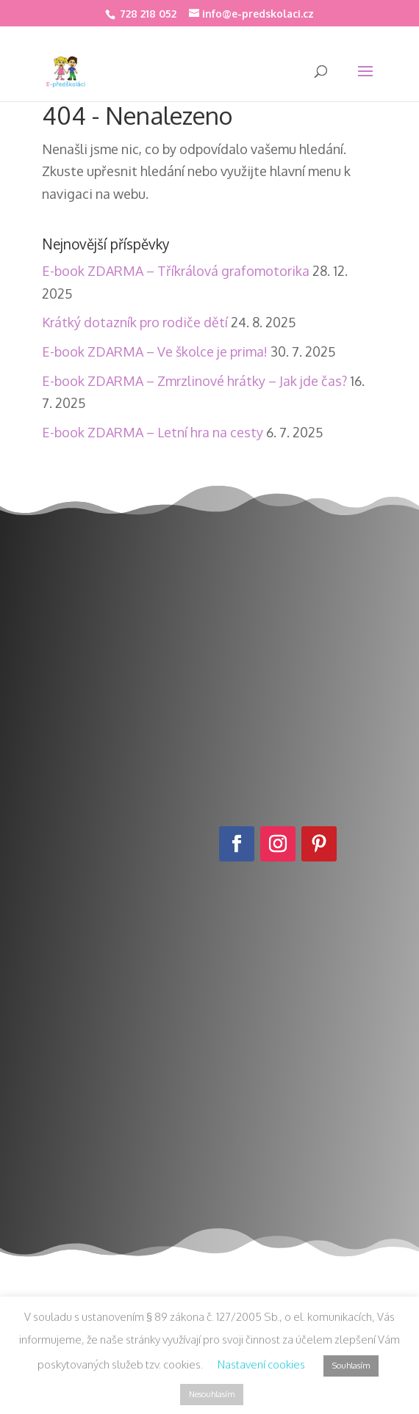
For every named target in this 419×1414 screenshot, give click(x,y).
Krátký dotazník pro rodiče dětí (135, 322)
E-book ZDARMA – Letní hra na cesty (152, 432)
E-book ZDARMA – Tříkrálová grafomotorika (175, 271)
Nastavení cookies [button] (261, 1364)
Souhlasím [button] (351, 1365)
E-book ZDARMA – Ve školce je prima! (155, 351)
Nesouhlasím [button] (211, 1394)
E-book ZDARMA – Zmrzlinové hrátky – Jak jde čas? (194, 381)
